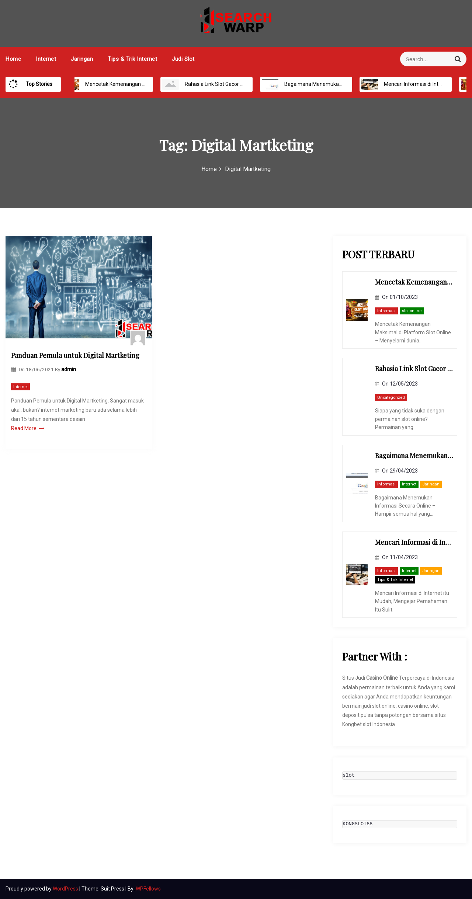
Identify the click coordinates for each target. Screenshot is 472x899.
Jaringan (82, 59)
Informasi (386, 311)
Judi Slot (183, 59)
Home (13, 59)
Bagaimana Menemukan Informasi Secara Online (333, 84)
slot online (411, 311)
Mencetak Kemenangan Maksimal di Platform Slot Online (143, 84)
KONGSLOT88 (357, 824)
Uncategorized (391, 397)
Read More (27, 428)
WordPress (66, 889)
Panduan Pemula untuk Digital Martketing (75, 355)
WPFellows (148, 889)
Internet (46, 59)
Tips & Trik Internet (132, 59)
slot (348, 775)
